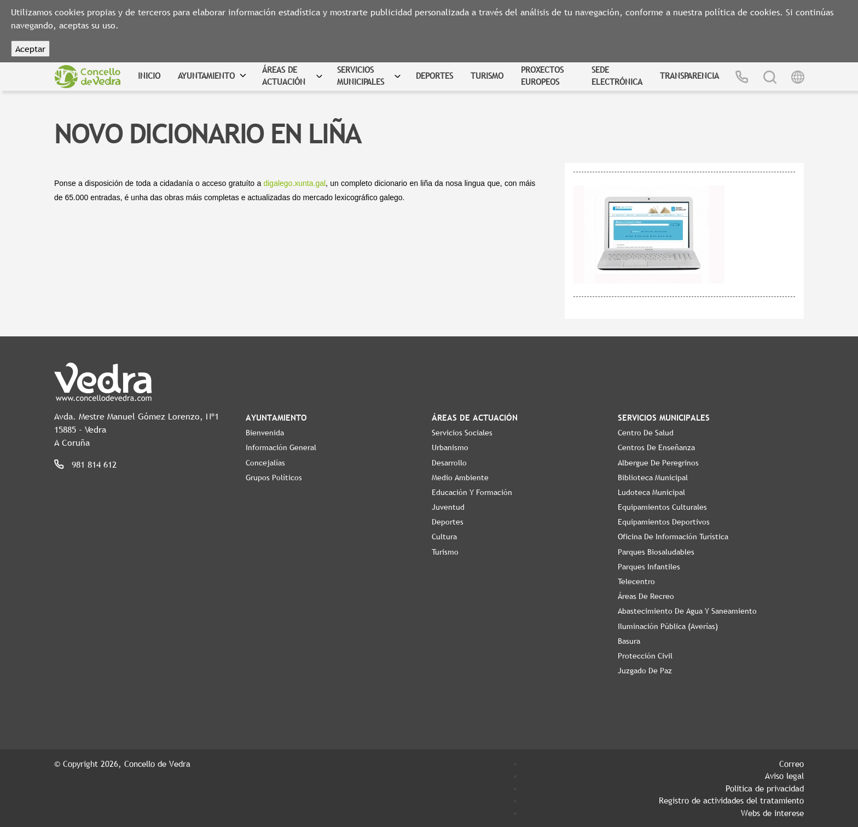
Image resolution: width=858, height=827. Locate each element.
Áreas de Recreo (646, 596)
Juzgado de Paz (645, 670)
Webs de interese (772, 812)
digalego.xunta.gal (294, 183)
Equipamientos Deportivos (664, 522)
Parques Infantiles (649, 567)
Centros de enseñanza (656, 447)
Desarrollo (449, 463)
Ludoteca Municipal (651, 492)
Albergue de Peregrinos (658, 463)
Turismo (487, 75)
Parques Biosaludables (656, 552)
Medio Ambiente (460, 477)
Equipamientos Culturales (662, 507)
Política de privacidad (765, 788)
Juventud (448, 507)
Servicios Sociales (462, 433)
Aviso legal (784, 775)
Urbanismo (450, 447)
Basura (629, 641)
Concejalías (265, 463)
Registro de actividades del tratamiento (731, 800)
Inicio (149, 75)
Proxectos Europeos (542, 76)
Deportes (434, 75)
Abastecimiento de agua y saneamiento (687, 611)
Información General (281, 447)
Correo (791, 763)
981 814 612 (94, 464)
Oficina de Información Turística (673, 536)
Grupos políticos (274, 477)
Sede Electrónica (617, 76)
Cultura (444, 536)
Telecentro (636, 581)
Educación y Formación (472, 492)
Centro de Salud (646, 433)
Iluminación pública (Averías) (668, 626)
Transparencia (689, 75)
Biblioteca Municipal (653, 477)
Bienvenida (265, 433)
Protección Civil (645, 656)
